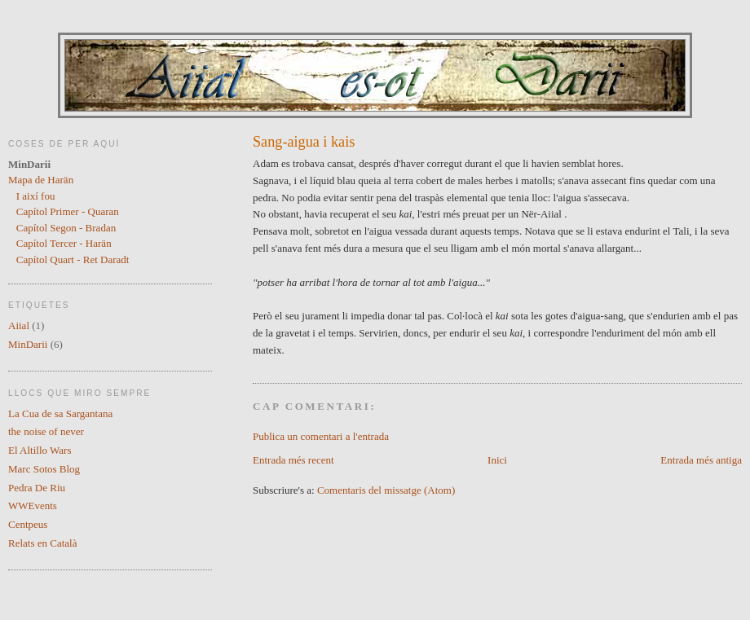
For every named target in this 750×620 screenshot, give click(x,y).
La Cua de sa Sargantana (60, 413)
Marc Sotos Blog (44, 469)
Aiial (18, 325)
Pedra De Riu (36, 487)
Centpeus (27, 524)
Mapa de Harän (40, 180)
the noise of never (46, 431)
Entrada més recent (293, 460)
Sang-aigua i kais (304, 142)
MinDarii (27, 344)
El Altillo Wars (39, 450)
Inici (497, 460)
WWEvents (32, 505)
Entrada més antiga (701, 460)
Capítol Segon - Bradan (66, 228)
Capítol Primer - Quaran (67, 211)
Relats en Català (42, 543)
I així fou (35, 196)
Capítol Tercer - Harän (64, 243)
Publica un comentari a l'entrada (321, 436)
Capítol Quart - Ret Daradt (73, 259)
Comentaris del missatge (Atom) (386, 490)
